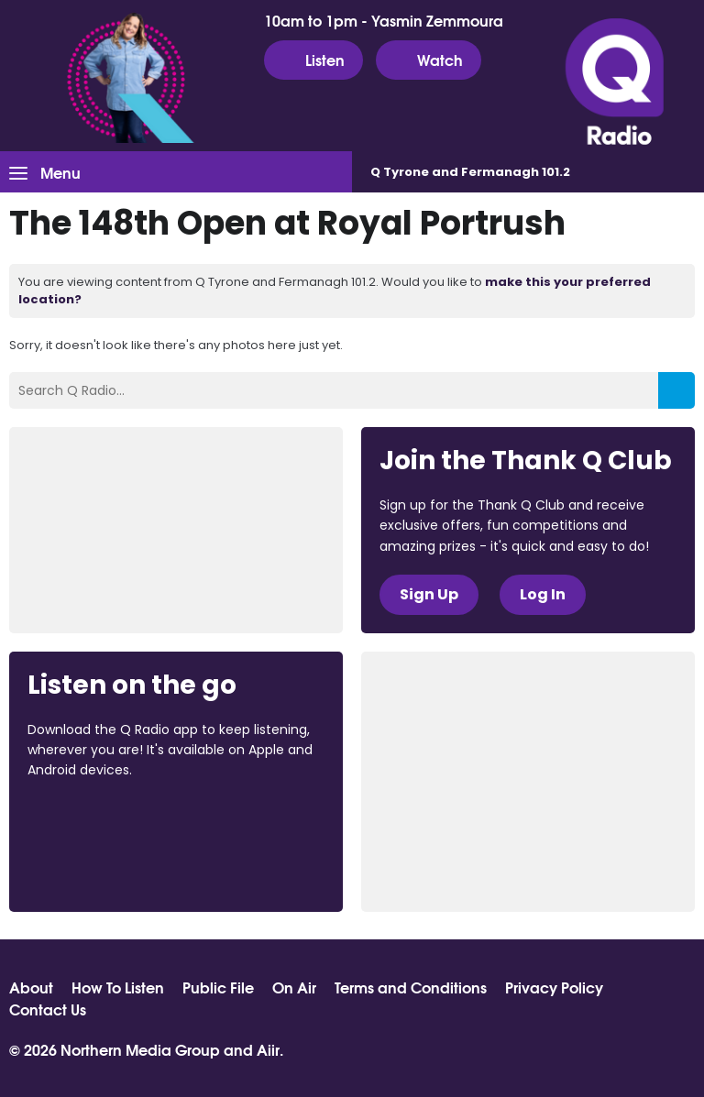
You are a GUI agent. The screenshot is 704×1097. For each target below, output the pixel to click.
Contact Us (47, 1009)
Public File (218, 987)
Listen (313, 59)
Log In (543, 594)
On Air (294, 987)
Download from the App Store (99, 820)
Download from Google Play (97, 867)
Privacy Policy (554, 987)
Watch (428, 59)
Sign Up (429, 594)
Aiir (268, 1048)
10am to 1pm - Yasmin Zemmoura (383, 20)
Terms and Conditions (411, 987)
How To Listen (118, 987)
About (31, 987)
